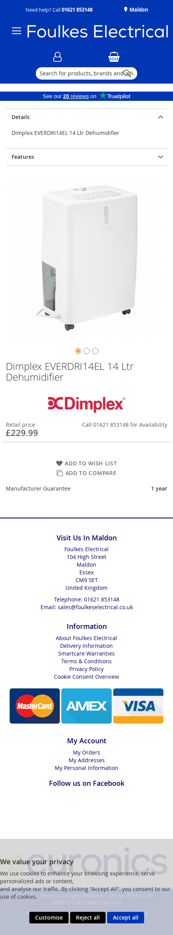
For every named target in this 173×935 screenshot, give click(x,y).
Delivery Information (86, 645)
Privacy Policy (86, 669)
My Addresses (87, 760)
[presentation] (86, 117)
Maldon (138, 9)
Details (21, 117)
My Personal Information (86, 768)
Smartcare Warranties (86, 653)
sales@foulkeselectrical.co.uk (95, 607)
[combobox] (86, 73)
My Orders (86, 752)
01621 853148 (77, 9)
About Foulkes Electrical (86, 638)
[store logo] (94, 31)
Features (23, 156)
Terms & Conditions (86, 661)
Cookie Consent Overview (86, 676)
